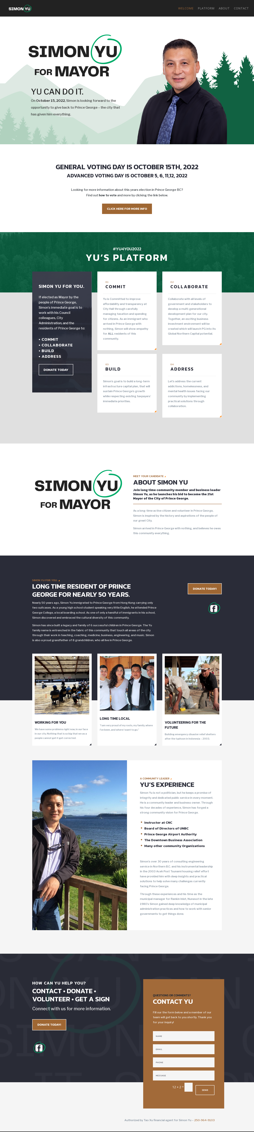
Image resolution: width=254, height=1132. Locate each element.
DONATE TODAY (56, 369)
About (224, 8)
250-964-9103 (204, 1120)
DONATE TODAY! (205, 588)
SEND (205, 1090)
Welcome (186, 8)
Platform (206, 8)
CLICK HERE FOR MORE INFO (127, 208)
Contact (241, 8)
